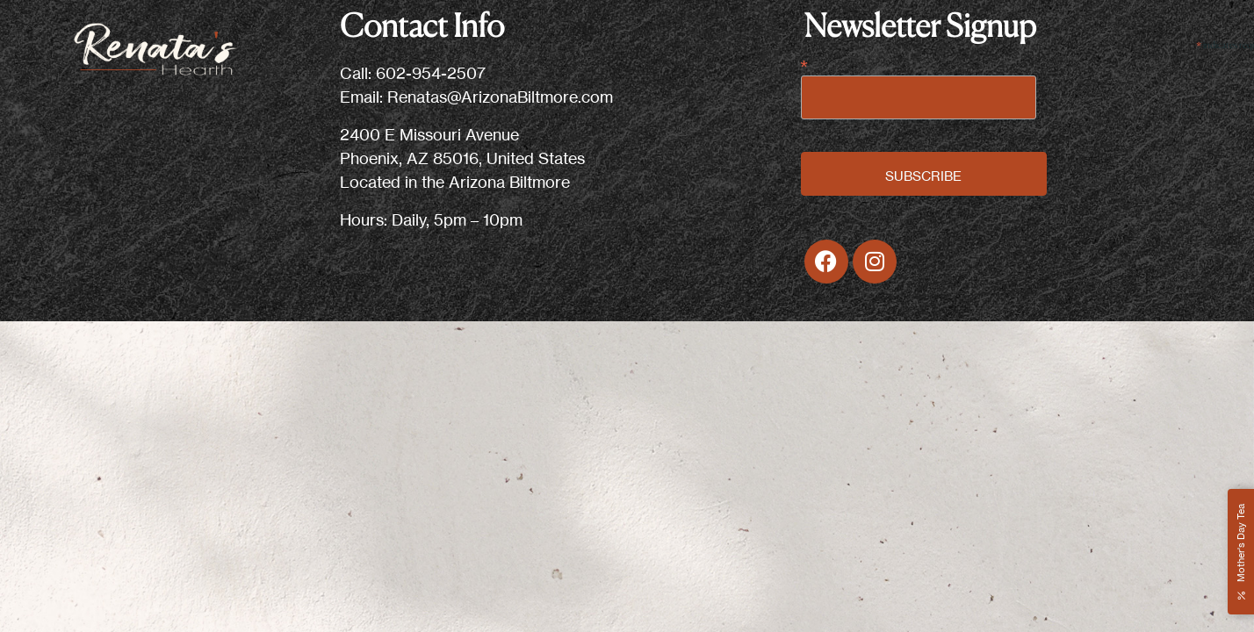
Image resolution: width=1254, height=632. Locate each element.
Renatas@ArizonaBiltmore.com (500, 96)
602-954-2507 (431, 73)
